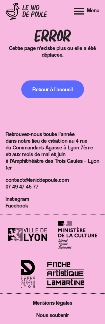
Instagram (17, 199)
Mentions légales (52, 302)
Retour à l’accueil (52, 89)
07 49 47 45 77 (22, 186)
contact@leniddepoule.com (37, 180)
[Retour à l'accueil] (26, 11)
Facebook (17, 205)
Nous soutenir (52, 315)
